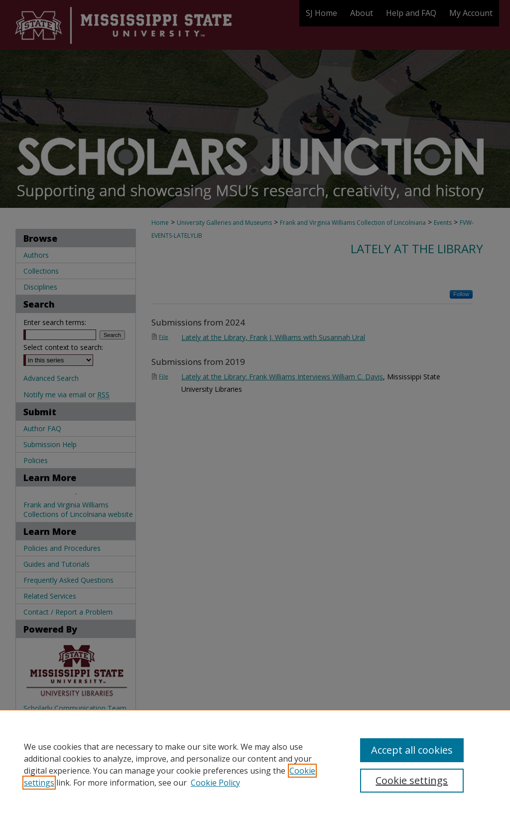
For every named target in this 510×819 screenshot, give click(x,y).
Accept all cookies (412, 750)
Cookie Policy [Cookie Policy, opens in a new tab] (215, 782)
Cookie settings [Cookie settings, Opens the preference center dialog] (412, 780)
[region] (255, 764)
